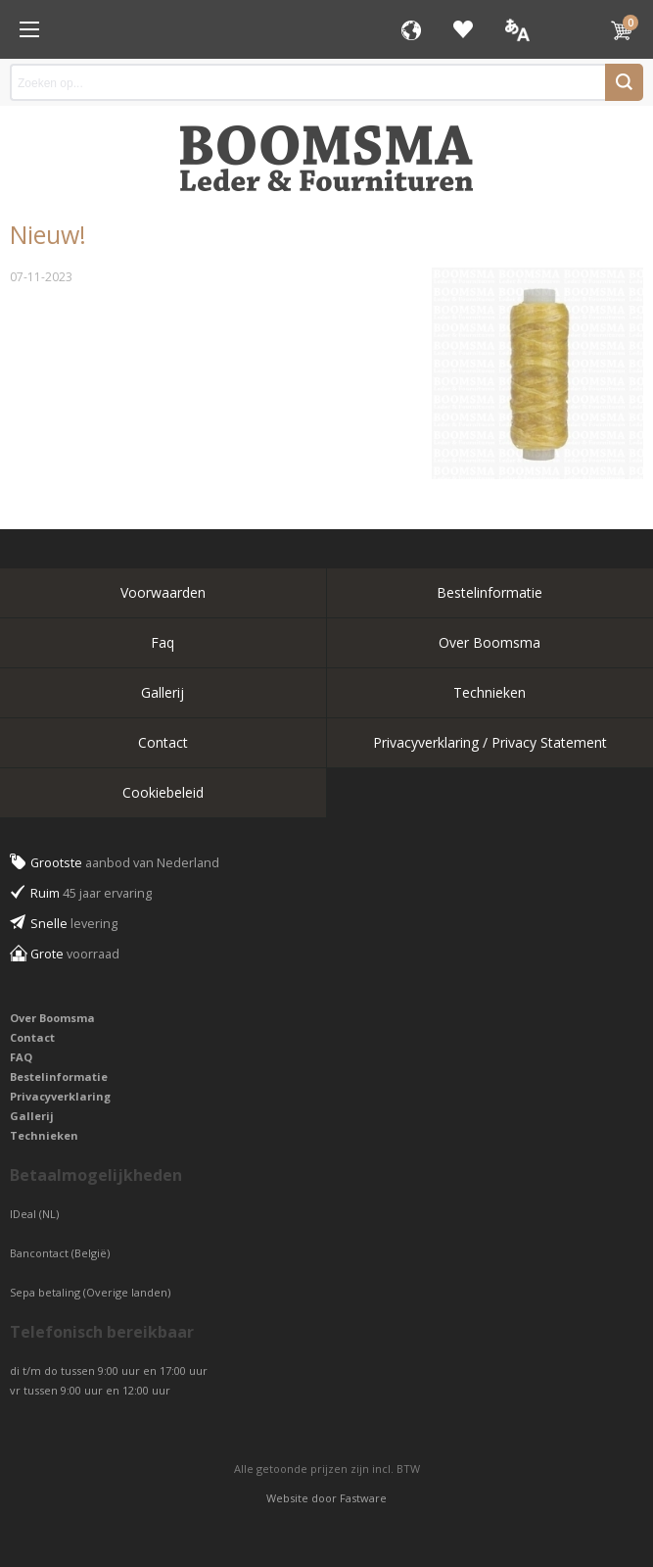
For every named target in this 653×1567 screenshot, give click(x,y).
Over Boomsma (489, 642)
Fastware (363, 1498)
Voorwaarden (163, 592)
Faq (162, 642)
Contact (163, 742)
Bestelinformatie (489, 592)
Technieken (489, 692)
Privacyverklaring (60, 1096)
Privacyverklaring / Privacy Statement (490, 742)
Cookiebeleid (163, 792)
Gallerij (162, 692)
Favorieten (463, 29)
